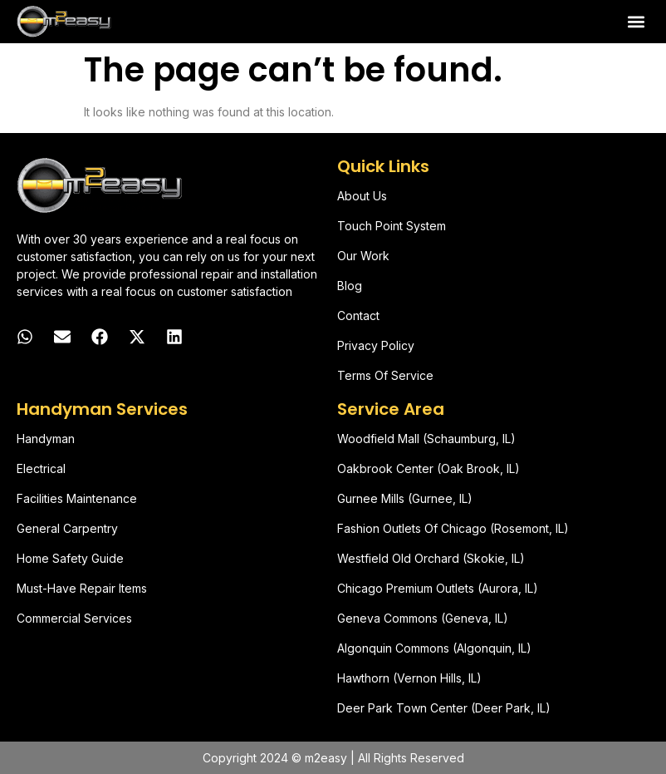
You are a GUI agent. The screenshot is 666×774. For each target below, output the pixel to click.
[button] (635, 22)
